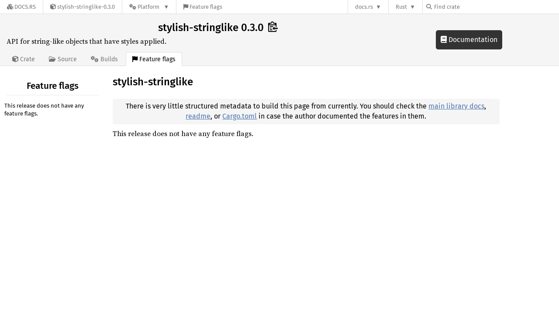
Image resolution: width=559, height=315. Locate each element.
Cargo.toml (239, 116)
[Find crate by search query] (470, 7)
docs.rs (364, 7)
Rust (401, 7)
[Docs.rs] (21, 7)
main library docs (456, 106)
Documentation (469, 39)
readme (198, 116)
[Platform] (149, 7)
